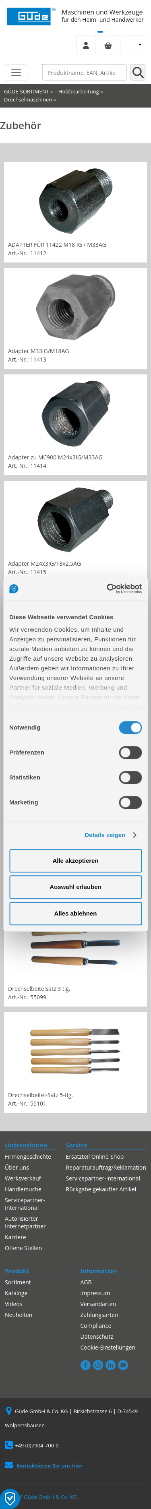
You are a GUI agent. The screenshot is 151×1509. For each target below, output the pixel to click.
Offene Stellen (23, 1248)
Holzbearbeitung (78, 91)
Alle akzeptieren (75, 860)
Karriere (15, 1237)
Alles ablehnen (75, 913)
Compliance (96, 1325)
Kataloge (16, 1293)
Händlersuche (23, 1189)
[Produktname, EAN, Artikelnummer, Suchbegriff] (84, 72)
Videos (13, 1304)
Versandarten (98, 1304)
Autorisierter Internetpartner (25, 1222)
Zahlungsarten (99, 1315)
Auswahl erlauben (75, 886)
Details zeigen (105, 834)
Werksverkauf (23, 1178)
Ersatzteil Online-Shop (95, 1156)
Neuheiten (18, 1315)
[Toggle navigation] (16, 72)
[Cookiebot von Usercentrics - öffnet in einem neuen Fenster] (107, 588)
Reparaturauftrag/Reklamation (106, 1167)
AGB (86, 1282)
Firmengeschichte (28, 1156)
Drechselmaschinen (28, 99)
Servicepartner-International (25, 1203)
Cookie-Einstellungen (108, 1347)
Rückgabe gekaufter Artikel (101, 1189)
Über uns (17, 1167)
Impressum (95, 1293)
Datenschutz (97, 1336)
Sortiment (18, 1282)
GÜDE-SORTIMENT (26, 91)
